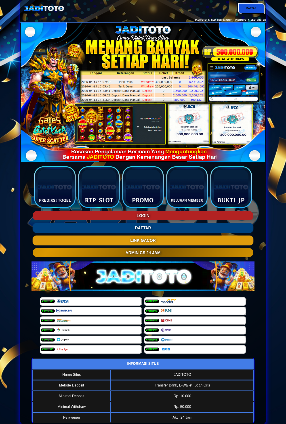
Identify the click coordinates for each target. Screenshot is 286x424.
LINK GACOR (143, 240)
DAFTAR (251, 8)
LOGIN (143, 215)
